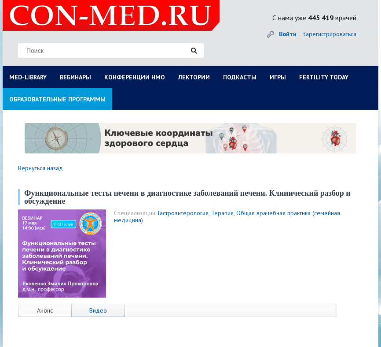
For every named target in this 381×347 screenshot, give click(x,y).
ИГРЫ (278, 77)
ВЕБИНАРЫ (75, 77)
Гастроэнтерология (183, 213)
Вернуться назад (40, 168)
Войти (288, 34)
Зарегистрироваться (329, 34)
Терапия (222, 213)
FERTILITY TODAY (323, 77)
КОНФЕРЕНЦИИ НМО (134, 77)
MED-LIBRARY (28, 77)
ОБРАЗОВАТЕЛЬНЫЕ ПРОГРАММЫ (57, 99)
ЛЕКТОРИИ (194, 77)
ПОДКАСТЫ (239, 77)
